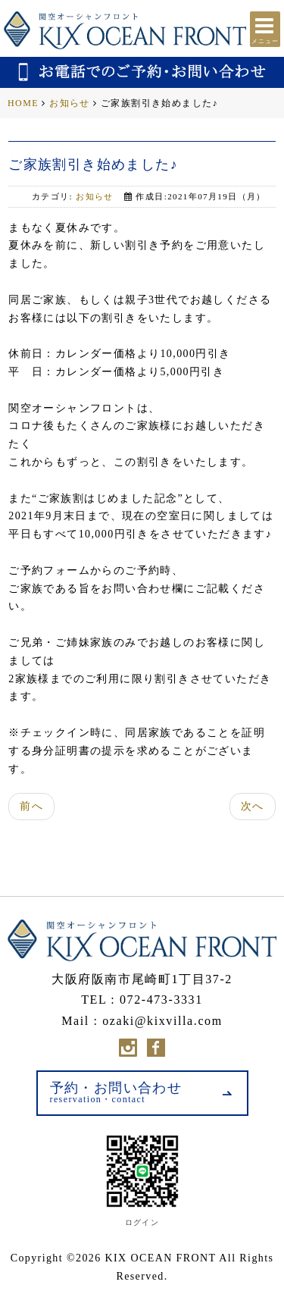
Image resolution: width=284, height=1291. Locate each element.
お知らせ (69, 103)
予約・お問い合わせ (116, 1092)
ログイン (142, 1222)
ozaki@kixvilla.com (162, 1020)
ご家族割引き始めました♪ (93, 164)
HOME (23, 103)
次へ (252, 806)
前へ (31, 806)
